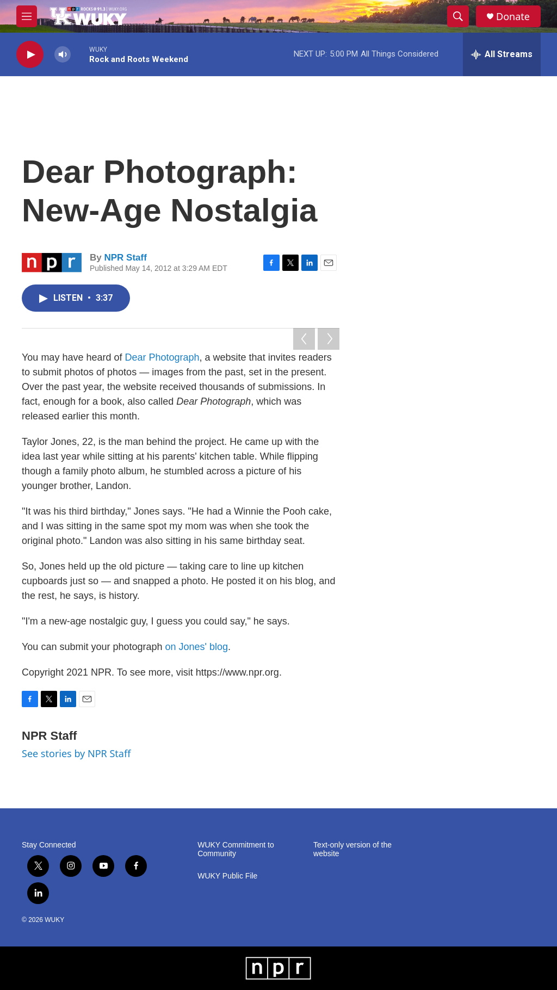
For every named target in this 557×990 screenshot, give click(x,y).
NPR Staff (125, 257)
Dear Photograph (162, 357)
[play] (30, 54)
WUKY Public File (227, 876)
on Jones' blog (196, 646)
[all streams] (502, 54)
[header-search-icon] (458, 16)
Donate (513, 16)
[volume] (62, 54)
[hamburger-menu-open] (26, 16)
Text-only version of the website (352, 849)
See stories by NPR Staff (76, 753)
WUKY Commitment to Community (235, 849)
